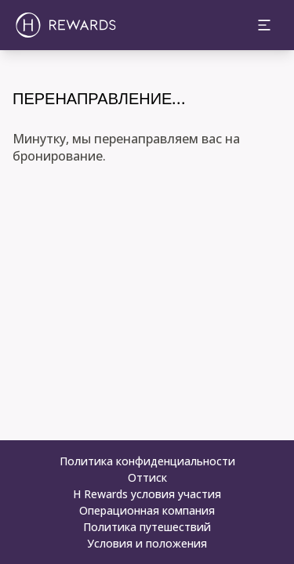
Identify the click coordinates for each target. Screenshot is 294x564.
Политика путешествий (147, 526)
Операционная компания (147, 510)
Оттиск (147, 477)
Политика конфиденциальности (147, 461)
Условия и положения (147, 543)
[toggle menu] (264, 25)
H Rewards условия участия (147, 493)
